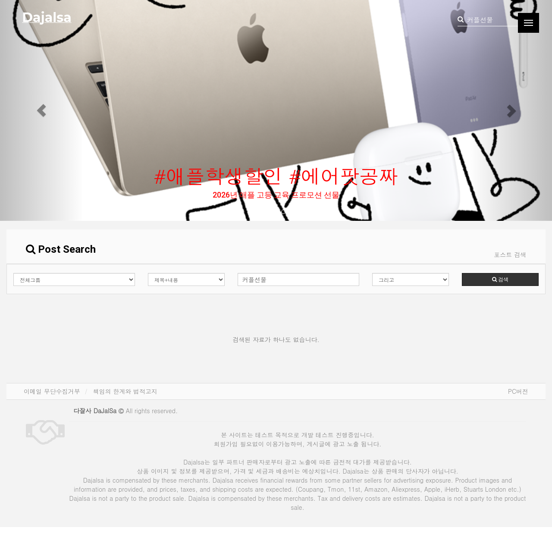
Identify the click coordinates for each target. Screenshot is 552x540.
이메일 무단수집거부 (52, 391)
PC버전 (518, 391)
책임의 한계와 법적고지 (125, 391)
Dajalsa (46, 17)
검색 (500, 279)
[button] (41, 110)
